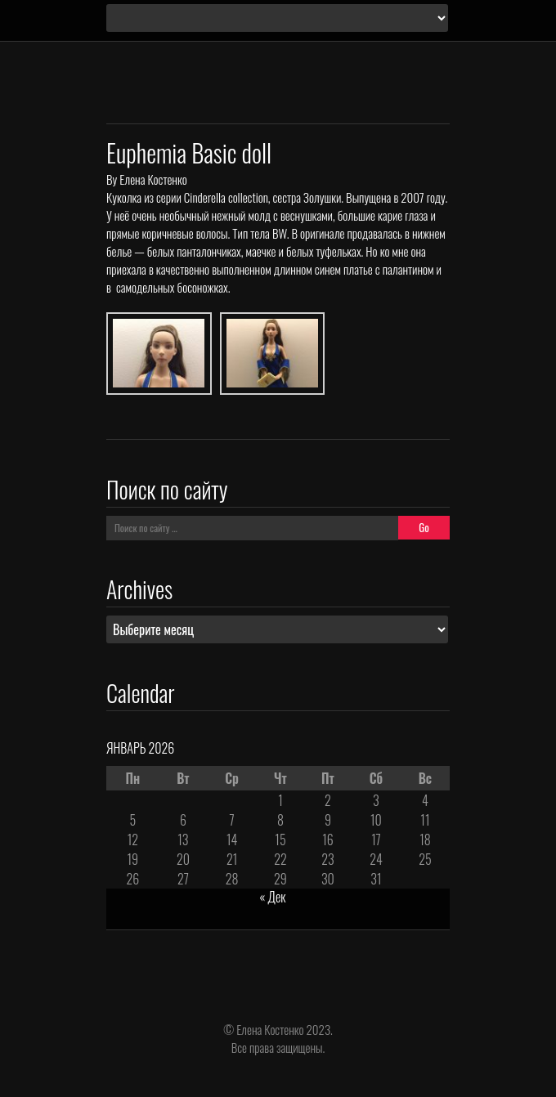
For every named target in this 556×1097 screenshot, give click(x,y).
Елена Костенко (152, 179)
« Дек (272, 897)
